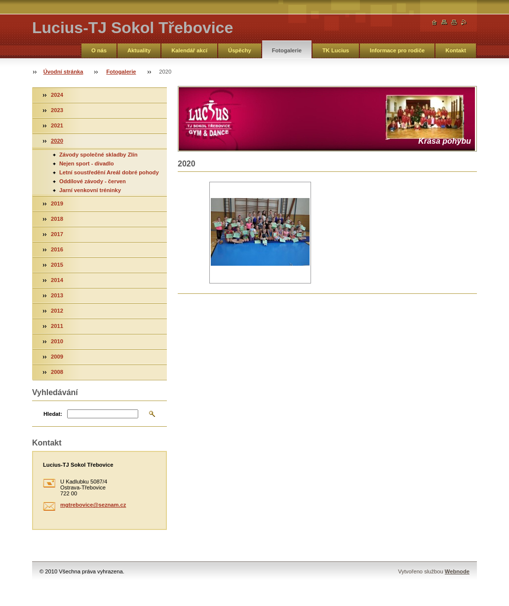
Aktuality (139, 50)
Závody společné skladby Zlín (98, 155)
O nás (99, 50)
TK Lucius (335, 50)
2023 (57, 110)
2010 (57, 341)
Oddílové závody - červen (92, 181)
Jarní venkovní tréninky (90, 190)
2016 (57, 249)
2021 (57, 125)
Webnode (457, 571)
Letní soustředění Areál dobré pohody (109, 172)
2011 (57, 326)
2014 (57, 280)
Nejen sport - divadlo (86, 163)
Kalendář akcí (189, 50)
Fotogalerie (287, 50)
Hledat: (52, 414)
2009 (57, 357)
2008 (57, 372)
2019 (57, 203)
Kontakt (455, 50)
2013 (57, 295)
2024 (57, 95)
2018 (57, 219)
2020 (57, 141)
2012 (57, 311)
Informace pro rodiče (397, 50)
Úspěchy (239, 50)
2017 (57, 234)
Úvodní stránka (63, 72)
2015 (57, 265)
